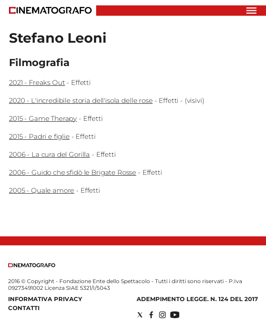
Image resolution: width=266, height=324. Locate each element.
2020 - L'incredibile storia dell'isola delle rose (81, 100)
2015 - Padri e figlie (39, 136)
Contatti (24, 307)
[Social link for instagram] (162, 314)
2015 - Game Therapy (43, 118)
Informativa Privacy (45, 298)
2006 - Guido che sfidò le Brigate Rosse (72, 172)
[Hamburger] (251, 10)
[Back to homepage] (31, 265)
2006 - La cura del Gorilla (49, 154)
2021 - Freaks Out (37, 82)
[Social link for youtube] (174, 314)
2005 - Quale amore (41, 190)
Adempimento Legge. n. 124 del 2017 (197, 298)
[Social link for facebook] (151, 314)
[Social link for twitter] (140, 314)
